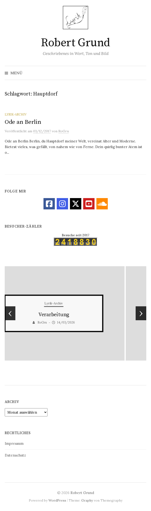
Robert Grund (75, 43)
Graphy (87, 500)
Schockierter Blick (75, 315)
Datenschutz (15, 455)
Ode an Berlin (23, 122)
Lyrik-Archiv (15, 114)
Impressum (14, 443)
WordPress (57, 500)
